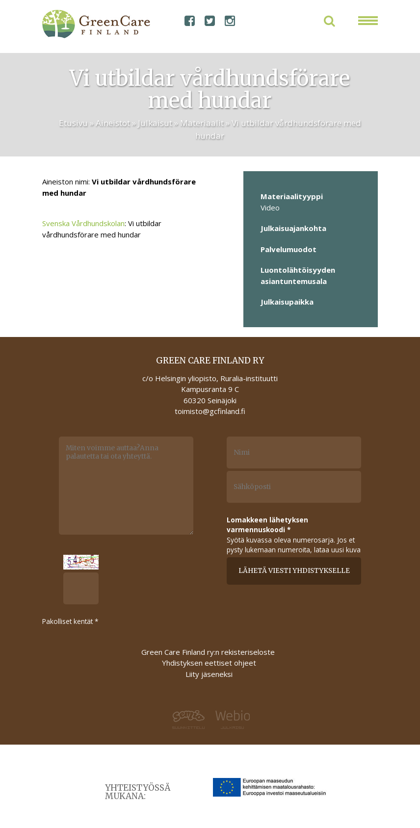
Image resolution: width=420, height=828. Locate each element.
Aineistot (113, 123)
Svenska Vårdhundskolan (83, 223)
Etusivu (73, 123)
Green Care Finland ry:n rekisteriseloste (209, 652)
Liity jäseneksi (209, 674)
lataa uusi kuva (337, 549)
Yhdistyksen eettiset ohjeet (209, 663)
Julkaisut (155, 123)
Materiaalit (202, 123)
